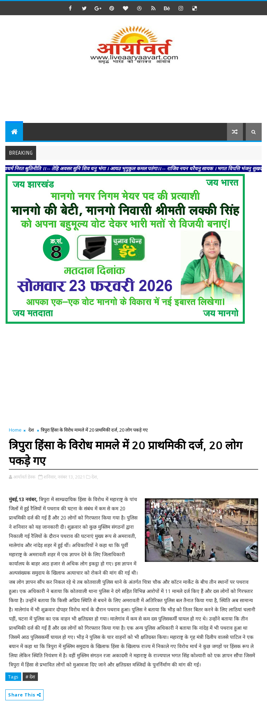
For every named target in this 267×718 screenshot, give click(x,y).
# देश (30, 677)
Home (15, 430)
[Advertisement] (134, 95)
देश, (94, 477)
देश (31, 430)
